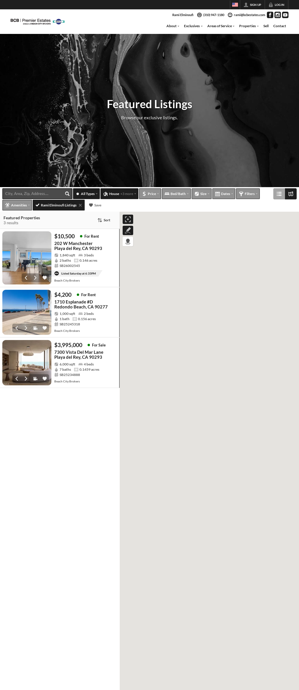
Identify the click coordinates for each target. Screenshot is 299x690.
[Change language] (235, 5)
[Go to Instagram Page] (277, 15)
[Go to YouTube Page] (285, 15)
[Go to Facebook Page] (270, 15)
